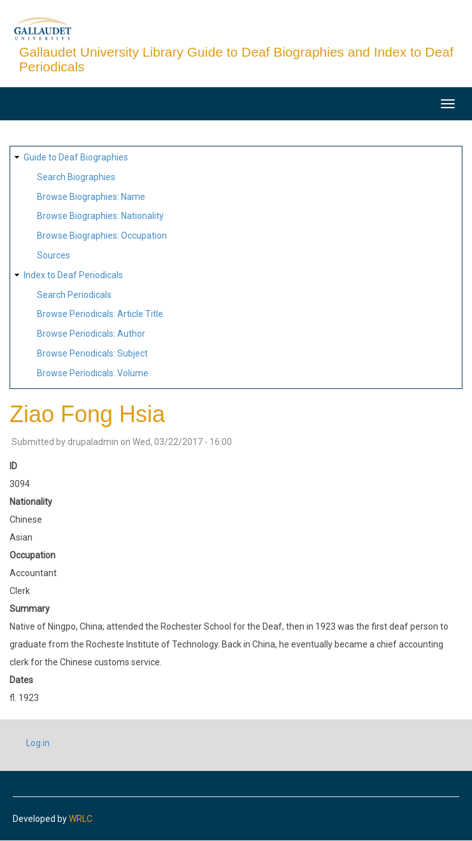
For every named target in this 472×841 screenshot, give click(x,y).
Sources (53, 255)
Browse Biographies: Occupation (102, 235)
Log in (38, 743)
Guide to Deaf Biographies (76, 157)
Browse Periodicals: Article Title (100, 314)
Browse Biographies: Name (91, 197)
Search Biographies (76, 177)
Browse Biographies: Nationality (100, 216)
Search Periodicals (74, 295)
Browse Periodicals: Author (91, 334)
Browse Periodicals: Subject (92, 353)
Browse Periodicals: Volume (92, 373)
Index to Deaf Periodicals (73, 275)
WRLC (80, 819)
